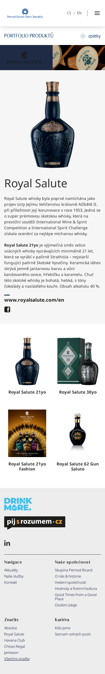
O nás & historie (68, 576)
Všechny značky (17, 658)
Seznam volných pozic (73, 634)
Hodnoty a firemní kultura (76, 588)
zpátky (90, 36)
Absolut (10, 627)
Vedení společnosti (70, 582)
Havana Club (14, 640)
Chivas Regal (14, 646)
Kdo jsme (62, 627)
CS (69, 13)
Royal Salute (14, 634)
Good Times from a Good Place (76, 596)
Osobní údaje (66, 604)
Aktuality (11, 570)
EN (79, 13)
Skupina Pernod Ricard (73, 570)
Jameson (11, 652)
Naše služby (14, 576)
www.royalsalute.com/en (34, 300)
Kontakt (10, 582)
